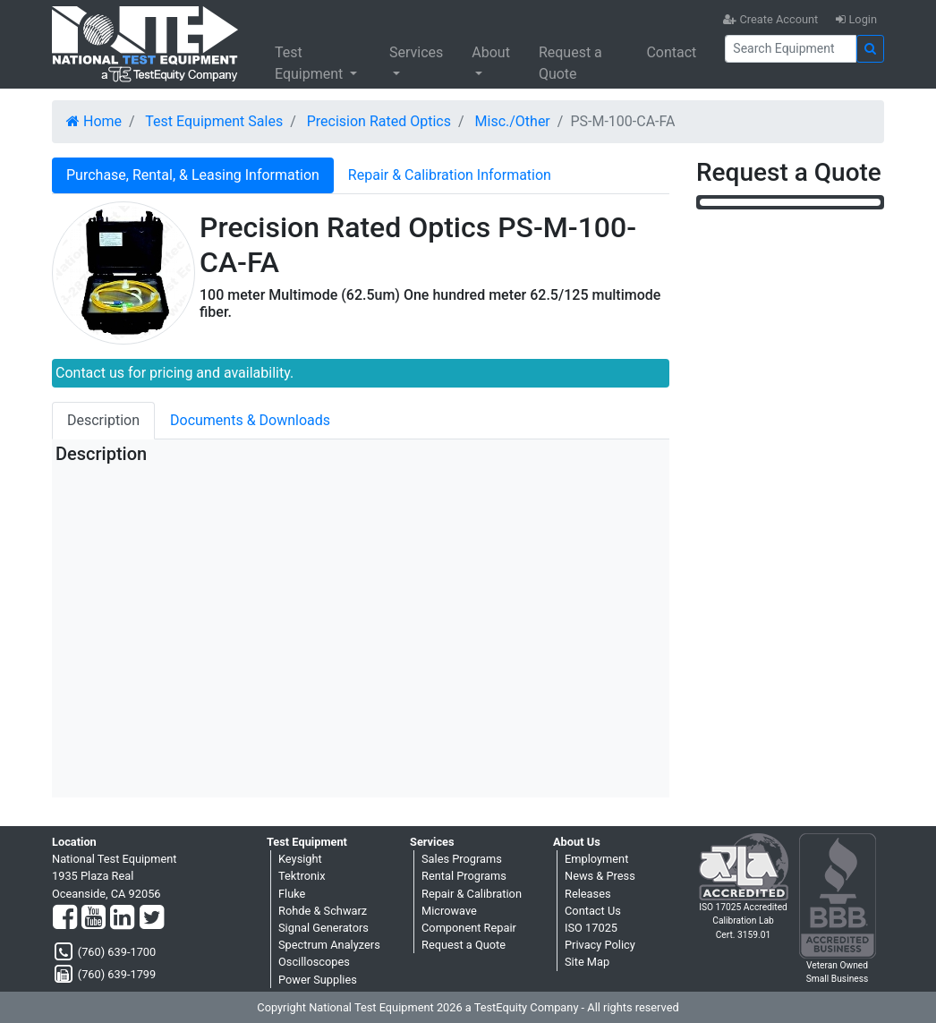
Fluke (291, 893)
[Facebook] (65, 918)
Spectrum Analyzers (329, 944)
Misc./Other (512, 121)
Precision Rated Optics (379, 121)
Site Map (587, 961)
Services (416, 52)
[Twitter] (152, 918)
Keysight (300, 858)
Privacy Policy (600, 944)
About (491, 52)
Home (94, 121)
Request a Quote (570, 63)
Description (103, 420)
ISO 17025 (591, 927)
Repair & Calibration (471, 893)
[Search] (790, 49)
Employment (596, 858)
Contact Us (593, 910)
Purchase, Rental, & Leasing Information (192, 174)
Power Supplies (317, 979)
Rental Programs (463, 875)
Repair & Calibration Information (449, 174)
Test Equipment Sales (214, 121)
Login (856, 19)
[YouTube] (93, 918)
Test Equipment (310, 63)
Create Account (770, 19)
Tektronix (302, 875)
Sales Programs (461, 858)
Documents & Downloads (250, 420)
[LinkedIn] (122, 918)
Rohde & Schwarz (322, 910)
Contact (671, 52)
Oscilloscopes (314, 961)
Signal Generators (323, 927)
